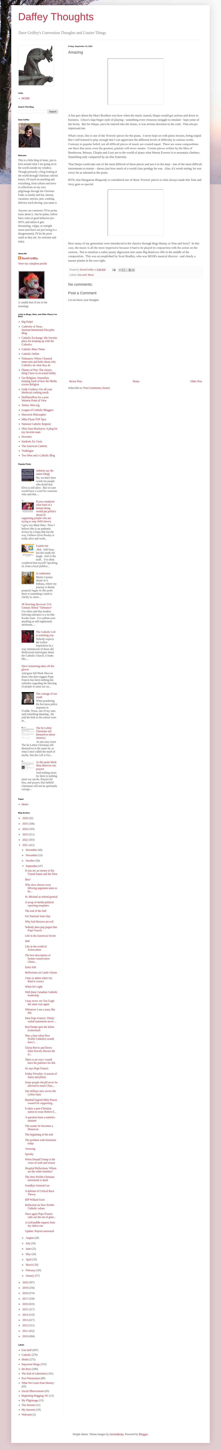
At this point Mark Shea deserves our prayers (46, 765)
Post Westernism (31, 1378)
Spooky (29, 1154)
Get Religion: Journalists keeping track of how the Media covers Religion (39, 381)
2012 (25, 1325)
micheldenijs (117, 1434)
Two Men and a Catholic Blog (38, 455)
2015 (25, 1309)
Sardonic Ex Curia (32, 441)
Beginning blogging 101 (35, 1395)
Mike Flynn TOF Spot (34, 419)
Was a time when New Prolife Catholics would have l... (39, 1039)
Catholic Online (30, 353)
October (30, 860)
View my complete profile (32, 263)
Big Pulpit (27, 321)
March (30, 1264)
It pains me (42, 545)
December (32, 849)
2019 (25, 1287)
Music (91, 274)
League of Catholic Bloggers (37, 409)
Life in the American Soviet (40, 935)
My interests (28, 1409)
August (30, 1237)
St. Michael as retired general (41, 896)
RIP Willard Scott (35, 1199)
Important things (31, 1364)
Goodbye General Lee (37, 1185)
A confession (43, 573)
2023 (25, 834)
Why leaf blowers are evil (39, 921)
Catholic (26, 1354)
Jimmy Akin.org (31, 405)
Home (136, 381)
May (28, 1254)
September (32, 865)
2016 (25, 1303)
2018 (25, 1293)
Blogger (143, 1434)
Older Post (196, 381)
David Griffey (30, 258)
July (28, 1243)
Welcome (27, 1414)
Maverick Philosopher (34, 414)
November (32, 855)
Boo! (28, 879)
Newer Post (75, 381)
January (30, 1275)
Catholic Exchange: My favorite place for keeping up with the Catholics (39, 341)
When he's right (33, 986)
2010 (25, 1336)
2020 (25, 1282)
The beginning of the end (39, 1134)
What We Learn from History (38, 1382)
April (29, 1259)
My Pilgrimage (30, 1400)
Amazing (30, 1148)
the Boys (26, 1368)
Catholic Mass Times (33, 349)
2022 (25, 839)
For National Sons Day (37, 916)
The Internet (28, 1405)
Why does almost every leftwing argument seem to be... (41, 888)
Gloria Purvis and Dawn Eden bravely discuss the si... (40, 1051)
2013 (25, 1320)
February (31, 1270)
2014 (25, 1314)
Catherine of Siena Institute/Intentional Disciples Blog (38, 330)
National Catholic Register (36, 423)
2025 (25, 823)
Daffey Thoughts (56, 16)
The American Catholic (34, 446)
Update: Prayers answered (39, 1231)
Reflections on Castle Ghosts (41, 972)
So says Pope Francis (37, 1068)
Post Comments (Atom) (96, 387)
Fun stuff (82, 274)
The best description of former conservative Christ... (37, 958)
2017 (25, 1298)
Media (25, 1359)
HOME (26, 98)
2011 (25, 1330)
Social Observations (33, 1391)
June (28, 1248)
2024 (25, 829)
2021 (25, 845)
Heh (27, 941)
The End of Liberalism (34, 1373)
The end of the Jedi (35, 910)
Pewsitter (27, 436)
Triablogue (28, 450)
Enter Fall (30, 967)
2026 (25, 818)
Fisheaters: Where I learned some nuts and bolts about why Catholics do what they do (39, 362)
